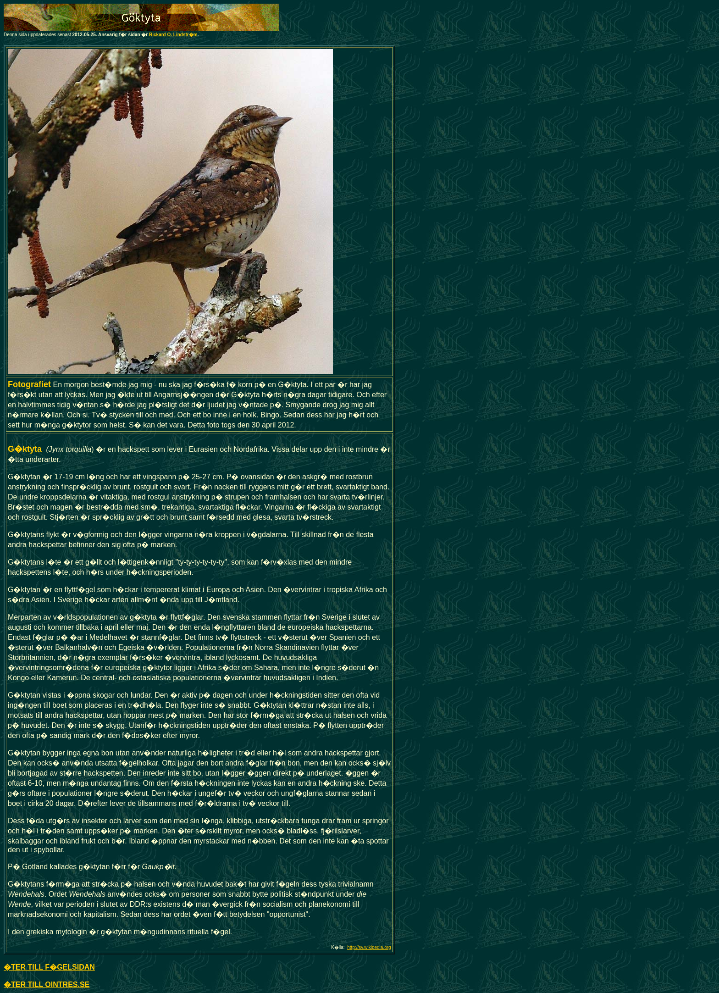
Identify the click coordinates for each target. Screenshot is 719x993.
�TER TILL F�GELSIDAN (49, 967)
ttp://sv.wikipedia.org (370, 947)
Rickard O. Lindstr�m (173, 34)
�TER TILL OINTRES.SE (46, 984)
